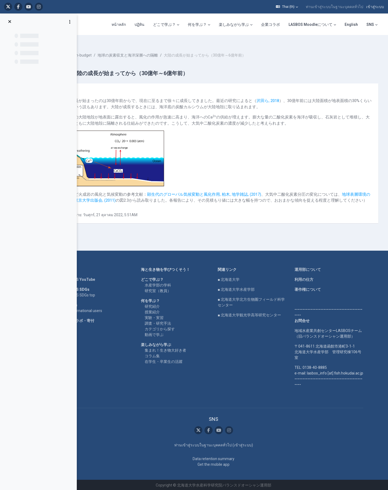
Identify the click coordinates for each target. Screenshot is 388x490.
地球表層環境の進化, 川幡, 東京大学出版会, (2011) (145, 193)
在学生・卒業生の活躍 (178, 361)
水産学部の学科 (172, 284)
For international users (98, 310)
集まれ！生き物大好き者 (180, 349)
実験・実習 (168, 317)
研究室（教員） (172, 290)
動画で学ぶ (168, 334)
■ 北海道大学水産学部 (250, 288)
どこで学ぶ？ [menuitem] (164, 24)
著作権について (322, 288)
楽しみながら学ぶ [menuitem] (234, 24)
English (85, 304)
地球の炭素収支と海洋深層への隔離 (162, 48)
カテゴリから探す (174, 328)
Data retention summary (228, 458)
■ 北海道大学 (243, 278)
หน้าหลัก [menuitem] (119, 24)
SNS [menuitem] (370, 24)
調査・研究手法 (172, 322)
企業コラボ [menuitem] (270, 24)
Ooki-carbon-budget (109, 48)
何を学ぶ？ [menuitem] (197, 24)
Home (84, 269)
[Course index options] (70, 22)
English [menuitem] (351, 24)
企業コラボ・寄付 (94, 320)
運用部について (322, 269)
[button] (287, 6)
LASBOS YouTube (94, 278)
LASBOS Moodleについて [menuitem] (310, 24)
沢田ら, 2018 (302, 94)
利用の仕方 (318, 278)
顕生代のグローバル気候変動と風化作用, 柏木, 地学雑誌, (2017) (239, 187)
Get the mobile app (228, 463)
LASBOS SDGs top (94, 294)
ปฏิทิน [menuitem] (139, 24)
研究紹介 (166, 305)
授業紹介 (166, 311)
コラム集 (166, 355)
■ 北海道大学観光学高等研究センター (264, 314)
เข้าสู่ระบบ (375, 7)
